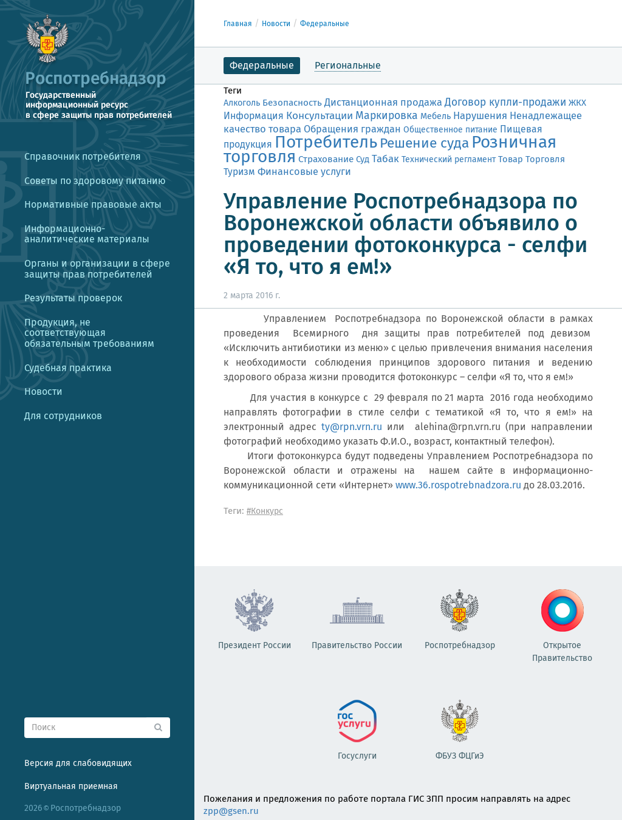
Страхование (326, 159)
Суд (362, 159)
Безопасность (292, 102)
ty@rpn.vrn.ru (351, 426)
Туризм (239, 171)
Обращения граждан (352, 129)
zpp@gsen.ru (231, 810)
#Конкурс (265, 511)
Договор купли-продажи (505, 102)
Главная (238, 23)
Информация (254, 115)
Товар (510, 159)
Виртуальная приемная (71, 786)
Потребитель (326, 142)
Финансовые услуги (304, 171)
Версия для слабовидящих (78, 763)
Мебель (435, 116)
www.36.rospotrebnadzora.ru (458, 485)
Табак (385, 158)
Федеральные (324, 23)
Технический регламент (449, 159)
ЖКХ (577, 102)
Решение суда (424, 143)
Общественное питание (450, 130)
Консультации (319, 115)
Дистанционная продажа (383, 102)
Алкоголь (242, 103)
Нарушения (480, 115)
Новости (276, 23)
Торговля (545, 159)
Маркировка (386, 115)
